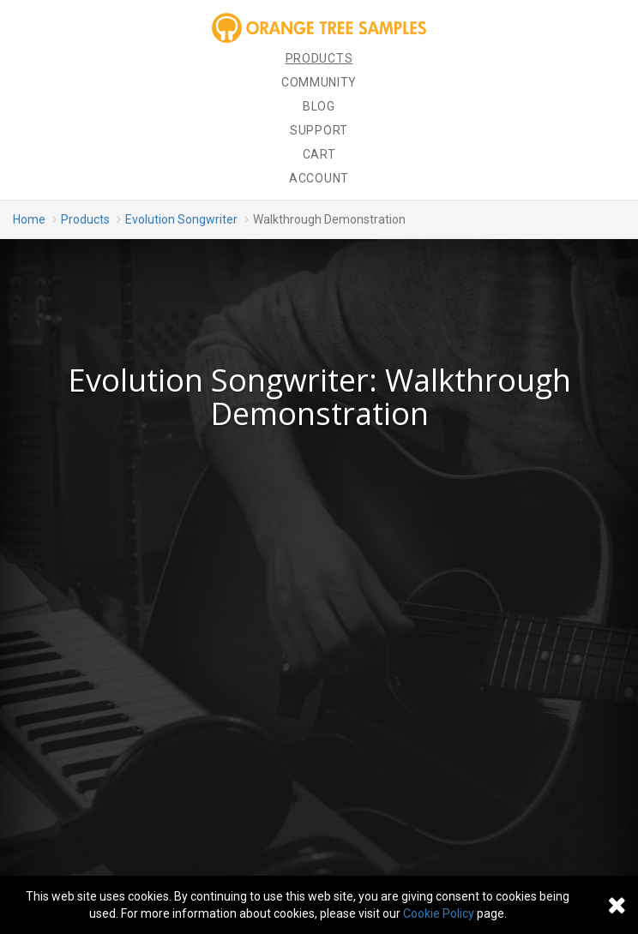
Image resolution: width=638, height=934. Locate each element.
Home (29, 219)
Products (319, 58)
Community (319, 82)
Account (319, 178)
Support (319, 130)
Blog (319, 106)
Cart (319, 154)
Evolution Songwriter (181, 219)
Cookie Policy (438, 913)
